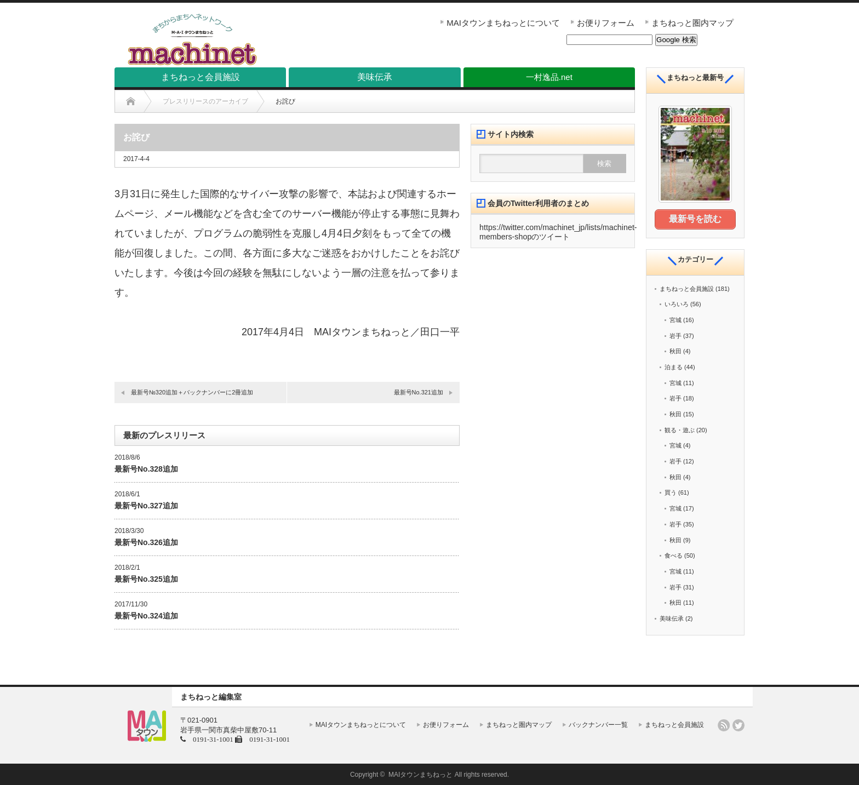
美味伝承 (672, 618)
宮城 (675, 320)
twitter (738, 725)
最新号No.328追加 (146, 469)
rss (724, 725)
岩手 (675, 335)
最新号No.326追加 (146, 542)
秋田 (675, 351)
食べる (674, 555)
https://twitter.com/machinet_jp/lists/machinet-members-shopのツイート (558, 232)
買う (671, 492)
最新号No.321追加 (418, 392)
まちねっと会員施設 (687, 288)
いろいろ (677, 304)
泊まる (674, 367)
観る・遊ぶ (680, 429)
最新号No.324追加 (146, 615)
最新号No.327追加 (146, 505)
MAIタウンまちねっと (420, 774)
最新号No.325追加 (146, 579)
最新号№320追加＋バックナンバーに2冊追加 (192, 392)
